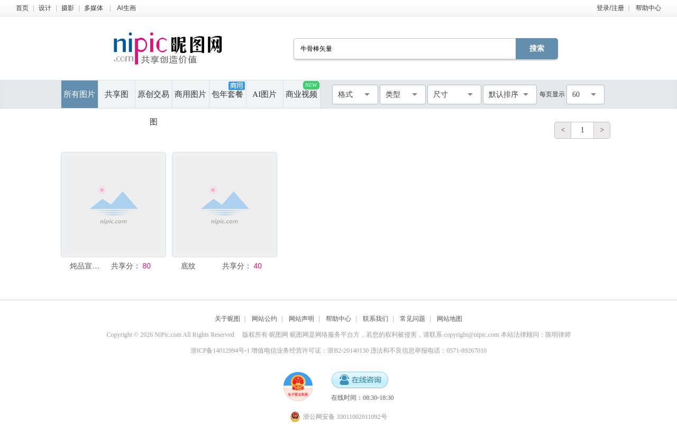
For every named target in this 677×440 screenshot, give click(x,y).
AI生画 (126, 8)
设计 (45, 8)
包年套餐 (228, 90)
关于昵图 (227, 318)
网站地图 (449, 318)
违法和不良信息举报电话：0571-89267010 (428, 350)
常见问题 (412, 318)
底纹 (188, 266)
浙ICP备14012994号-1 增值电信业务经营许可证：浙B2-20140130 (279, 350)
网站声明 (301, 318)
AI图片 (264, 94)
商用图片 (190, 94)
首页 (22, 8)
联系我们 (375, 318)
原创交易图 (153, 99)
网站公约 (264, 318)
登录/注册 (610, 8)
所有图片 (79, 94)
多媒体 (93, 8)
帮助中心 (648, 8)
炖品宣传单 (87, 266)
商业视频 (302, 89)
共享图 (117, 94)
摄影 (67, 8)
